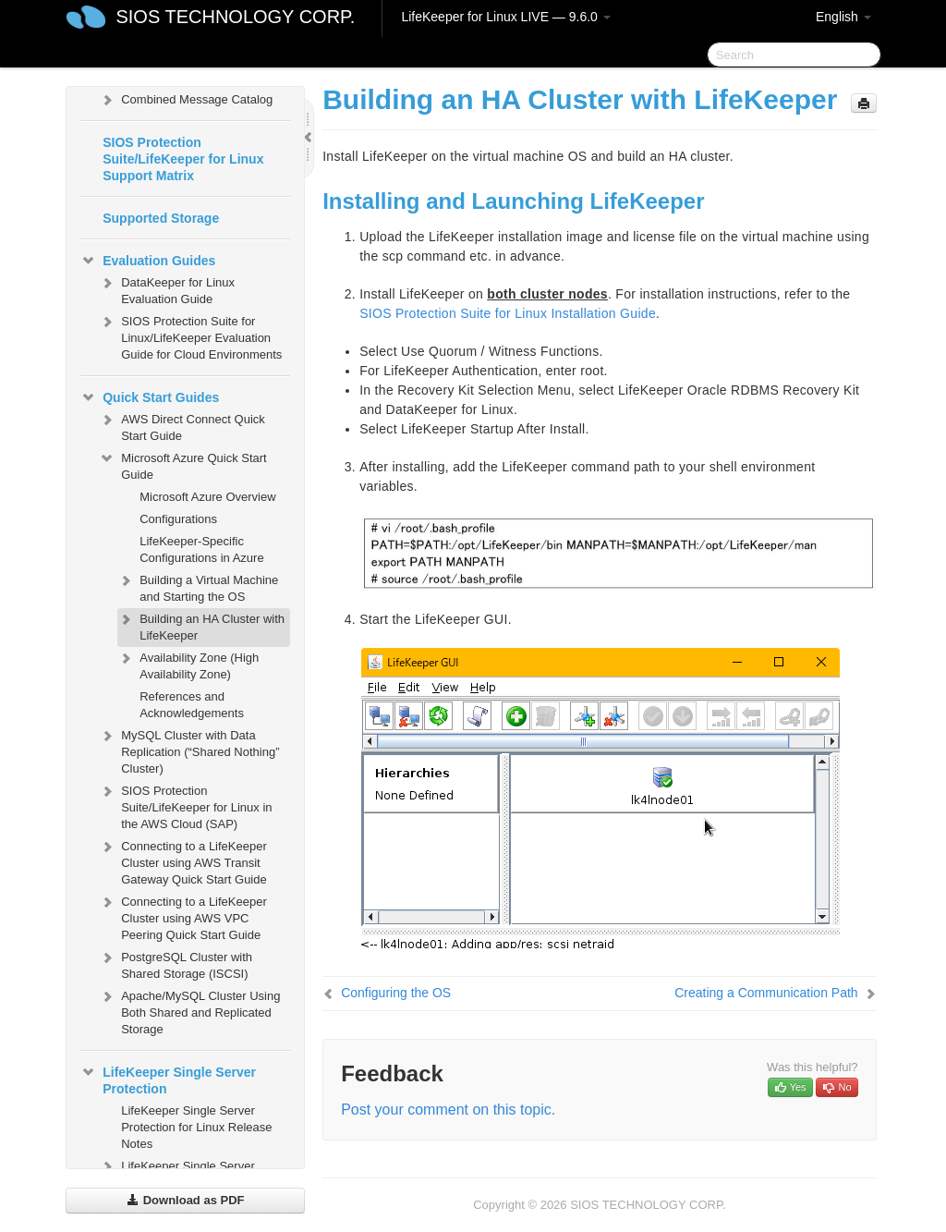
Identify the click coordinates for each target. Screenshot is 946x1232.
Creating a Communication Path (765, 992)
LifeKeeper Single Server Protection (168, 1078)
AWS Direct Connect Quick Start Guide (182, 426)
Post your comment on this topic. (448, 1109)
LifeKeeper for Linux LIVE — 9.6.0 (505, 16)
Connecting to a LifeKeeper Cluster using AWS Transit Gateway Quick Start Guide (183, 861)
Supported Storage (161, 218)
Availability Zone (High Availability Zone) (188, 664)
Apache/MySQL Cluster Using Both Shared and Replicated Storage (189, 1010)
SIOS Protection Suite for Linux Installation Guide (507, 313)
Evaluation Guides (147, 261)
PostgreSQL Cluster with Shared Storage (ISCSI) (175, 963)
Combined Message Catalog (186, 100)
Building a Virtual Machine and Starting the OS (197, 586)
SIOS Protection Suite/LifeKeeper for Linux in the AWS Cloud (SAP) (185, 805)
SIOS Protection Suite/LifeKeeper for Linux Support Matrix (183, 159)
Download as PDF (185, 1200)
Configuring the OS (396, 992)
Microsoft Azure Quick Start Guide (183, 464)
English (843, 16)
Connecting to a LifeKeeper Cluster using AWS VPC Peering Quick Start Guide (183, 916)
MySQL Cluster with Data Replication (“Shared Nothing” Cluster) (189, 750)
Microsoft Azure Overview (207, 497)
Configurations (178, 519)
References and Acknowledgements (191, 704)
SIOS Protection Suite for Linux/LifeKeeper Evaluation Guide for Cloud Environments (190, 336)
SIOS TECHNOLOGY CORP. (235, 16)
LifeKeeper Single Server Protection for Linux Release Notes (196, 1127)
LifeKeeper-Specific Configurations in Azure (201, 549)
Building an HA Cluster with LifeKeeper (201, 625)
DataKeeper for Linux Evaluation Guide (167, 289)
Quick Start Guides (149, 397)
